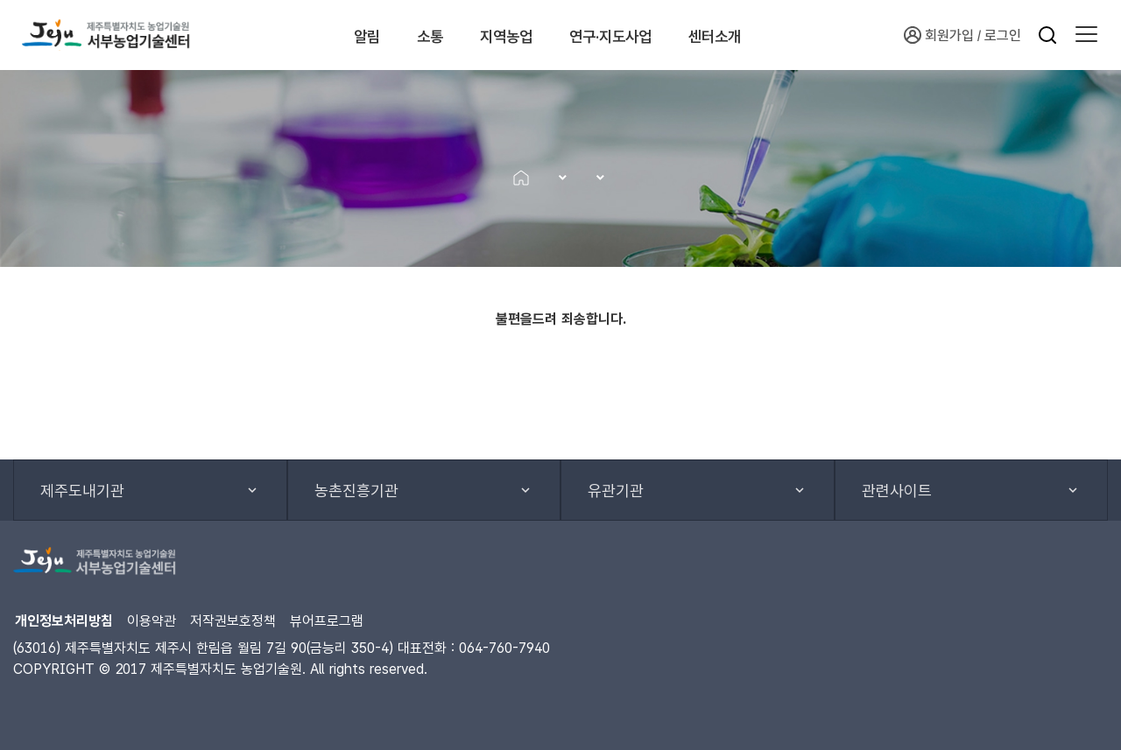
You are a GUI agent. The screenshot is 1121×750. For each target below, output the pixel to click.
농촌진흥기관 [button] (356, 490)
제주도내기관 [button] (82, 490)
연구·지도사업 (645, 35)
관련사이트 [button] (897, 490)
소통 (419, 35)
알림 (336, 35)
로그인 (1002, 35)
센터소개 (774, 35)
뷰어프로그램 (326, 621)
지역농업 (516, 35)
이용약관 (151, 621)
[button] (1086, 35)
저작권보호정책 (233, 621)
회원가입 (939, 35)
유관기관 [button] (616, 490)
